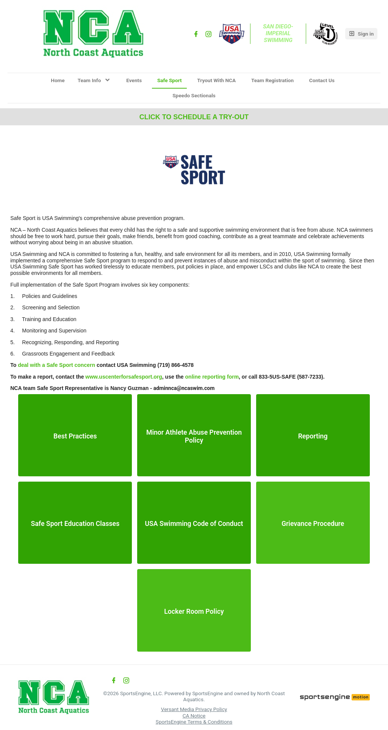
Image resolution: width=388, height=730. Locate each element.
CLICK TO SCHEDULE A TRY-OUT (194, 117)
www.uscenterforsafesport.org (123, 377)
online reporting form (212, 377)
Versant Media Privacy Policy (194, 709)
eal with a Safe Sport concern (58, 365)
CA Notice (194, 716)
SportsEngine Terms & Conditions (194, 722)
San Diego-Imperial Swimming (278, 33)
